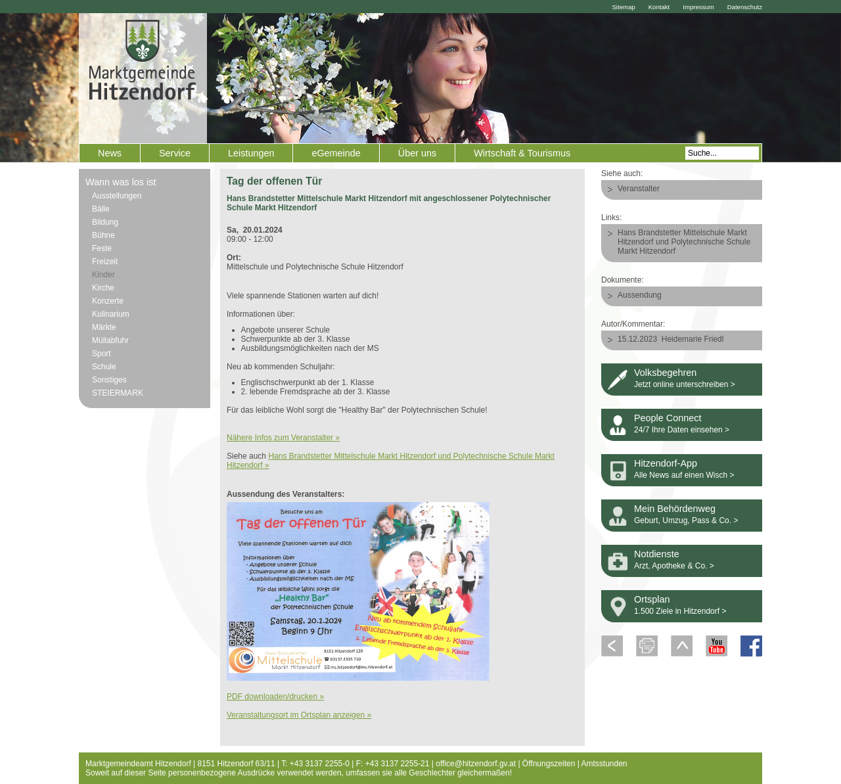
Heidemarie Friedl (693, 339)
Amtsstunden (604, 763)
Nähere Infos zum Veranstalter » (283, 437)
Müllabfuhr (110, 340)
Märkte (104, 327)
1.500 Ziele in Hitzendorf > (680, 611)
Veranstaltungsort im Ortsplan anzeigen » (299, 715)
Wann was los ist (120, 182)
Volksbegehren (665, 372)
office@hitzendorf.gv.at (476, 763)
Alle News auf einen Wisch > (684, 475)
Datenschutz (744, 7)
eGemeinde (335, 153)
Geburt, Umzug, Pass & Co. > (686, 520)
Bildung (105, 222)
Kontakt (659, 7)
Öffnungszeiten (549, 763)
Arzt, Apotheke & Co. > (674, 565)
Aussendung (640, 295)
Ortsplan (652, 599)
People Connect (667, 418)
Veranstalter (639, 188)
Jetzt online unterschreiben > (684, 384)
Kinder (103, 274)
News (110, 153)
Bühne (103, 235)
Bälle (101, 209)
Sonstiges (109, 379)
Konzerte (108, 301)
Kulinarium (110, 314)
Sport (101, 353)
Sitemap (623, 7)
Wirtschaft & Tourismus (522, 153)
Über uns (417, 153)
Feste (102, 248)
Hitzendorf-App (665, 463)
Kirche (103, 287)
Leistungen (251, 153)
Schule (104, 366)
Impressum (698, 7)
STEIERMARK (117, 393)
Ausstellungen (116, 195)
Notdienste (656, 554)
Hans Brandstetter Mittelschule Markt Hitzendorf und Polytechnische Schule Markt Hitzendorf (684, 242)
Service (175, 153)
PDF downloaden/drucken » (275, 696)
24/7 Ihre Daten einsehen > (681, 429)
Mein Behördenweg (675, 508)
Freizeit (105, 261)
